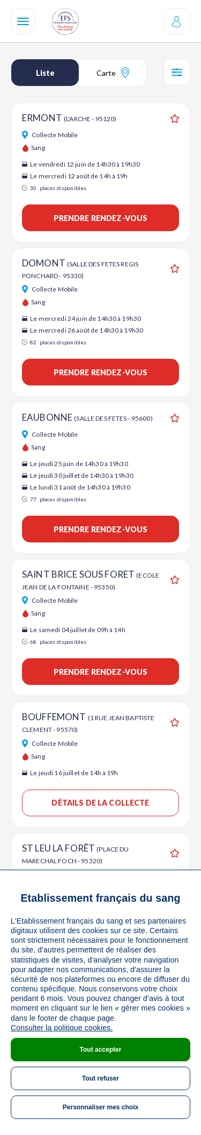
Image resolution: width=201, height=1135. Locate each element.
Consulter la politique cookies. (62, 1027)
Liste (45, 72)
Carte (112, 72)
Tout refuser (100, 1078)
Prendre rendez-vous (101, 218)
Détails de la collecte (100, 802)
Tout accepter (101, 1049)
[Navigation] (23, 21)
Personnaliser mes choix (100, 1107)
